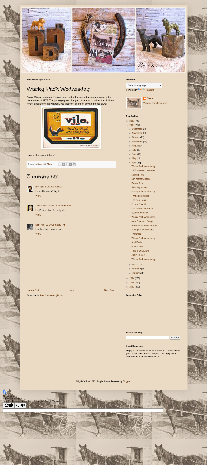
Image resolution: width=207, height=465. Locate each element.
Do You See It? (138, 204)
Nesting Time (137, 175)
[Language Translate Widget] (144, 85)
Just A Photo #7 (138, 255)
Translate (146, 90)
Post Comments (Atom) (51, 295)
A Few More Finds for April (144, 225)
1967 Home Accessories (143, 170)
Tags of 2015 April (140, 251)
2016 (132, 121)
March (135, 264)
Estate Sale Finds (139, 212)
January (136, 273)
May (134, 158)
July (134, 150)
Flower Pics (137, 183)
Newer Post (33, 290)
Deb (38, 225)
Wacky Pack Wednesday (143, 166)
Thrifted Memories (140, 196)
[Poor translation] (20, 405)
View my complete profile (155, 103)
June (134, 154)
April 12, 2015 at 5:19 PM (53, 225)
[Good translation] (9, 405)
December (137, 129)
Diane (150, 98)
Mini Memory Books (140, 179)
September (137, 141)
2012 (132, 287)
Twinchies (136, 234)
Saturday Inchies (139, 187)
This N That (41, 205)
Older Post (109, 290)
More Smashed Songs (142, 221)
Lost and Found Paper (142, 208)
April (134, 162)
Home (71, 290)
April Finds (136, 242)
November (137, 133)
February (136, 268)
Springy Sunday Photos (142, 229)
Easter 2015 (137, 246)
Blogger (126, 381)
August (135, 145)
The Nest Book (138, 200)
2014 (132, 278)
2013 (132, 282)
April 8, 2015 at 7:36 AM (51, 186)
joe (37, 186)
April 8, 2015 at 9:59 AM (59, 205)
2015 (132, 125)
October (136, 137)
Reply (38, 195)
